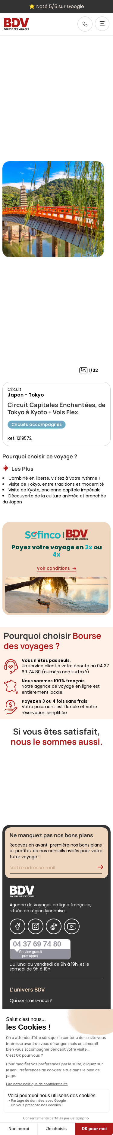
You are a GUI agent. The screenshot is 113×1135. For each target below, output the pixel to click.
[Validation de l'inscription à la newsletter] (102, 869)
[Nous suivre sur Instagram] (35, 926)
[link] (85, 24)
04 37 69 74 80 (37, 944)
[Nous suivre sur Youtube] (72, 926)
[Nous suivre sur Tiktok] (53, 926)
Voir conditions (56, 568)
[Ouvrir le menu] (102, 24)
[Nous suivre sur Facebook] (17, 926)
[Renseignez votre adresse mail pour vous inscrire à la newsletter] (56, 869)
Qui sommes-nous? (31, 1001)
